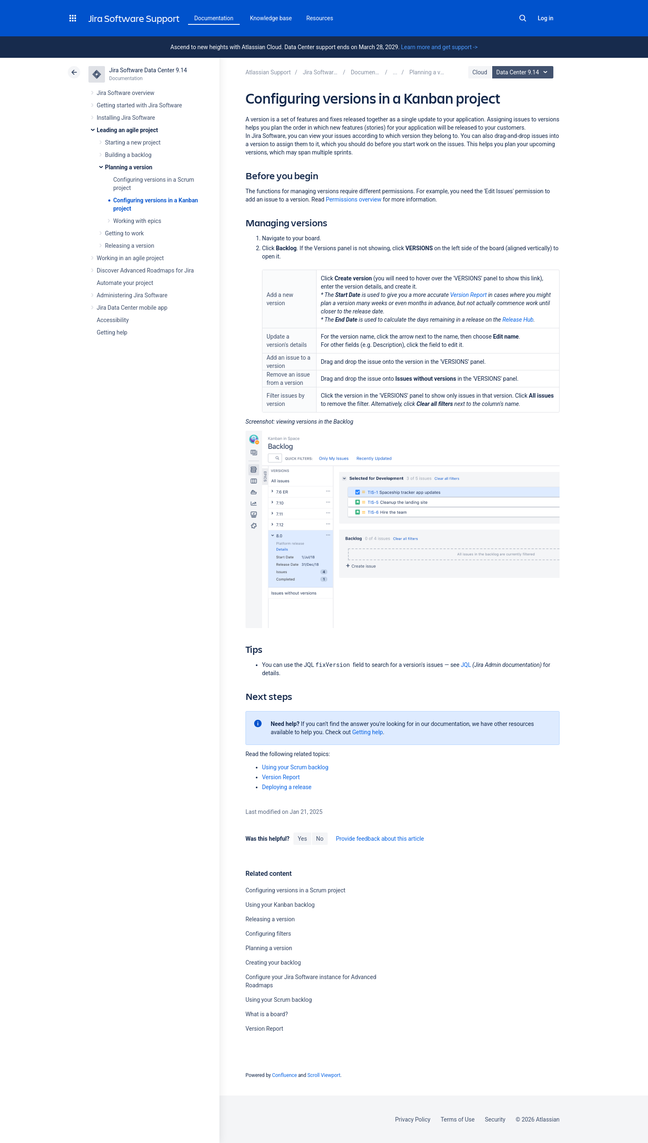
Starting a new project (132, 142)
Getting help (112, 332)
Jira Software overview (126, 93)
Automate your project (125, 283)
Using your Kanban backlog (279, 904)
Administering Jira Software (132, 295)
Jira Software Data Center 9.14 (148, 70)
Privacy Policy (412, 1119)
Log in (545, 18)
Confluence (284, 1075)
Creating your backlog (273, 962)
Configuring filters (268, 933)
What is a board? (266, 1014)
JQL (466, 665)
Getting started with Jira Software (139, 105)
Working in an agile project (130, 258)
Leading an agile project (127, 130)
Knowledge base (271, 18)
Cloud (479, 72)
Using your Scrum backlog (295, 767)
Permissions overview (353, 199)
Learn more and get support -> (439, 47)
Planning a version (128, 167)
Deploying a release (287, 787)
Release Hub (518, 319)
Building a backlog (128, 155)
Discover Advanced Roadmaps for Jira (145, 270)
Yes (302, 838)
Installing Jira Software (126, 117)
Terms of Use (457, 1119)
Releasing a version (129, 245)
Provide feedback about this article (380, 838)
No (320, 838)
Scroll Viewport (324, 1075)
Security (495, 1119)
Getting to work (124, 233)
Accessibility (113, 320)
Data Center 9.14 (523, 72)
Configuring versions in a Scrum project (295, 890)
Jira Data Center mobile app (132, 307)
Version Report (468, 295)
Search (522, 18)
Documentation (213, 18)
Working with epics (137, 221)
